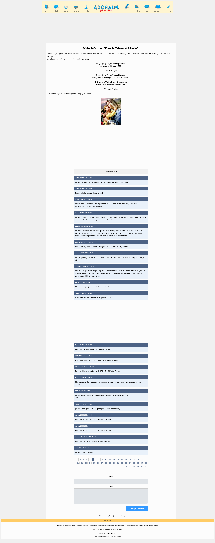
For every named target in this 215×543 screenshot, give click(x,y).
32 (122, 463)
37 (142, 463)
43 (142, 466)
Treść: (111, 486)
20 (146, 459)
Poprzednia (98, 518)
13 (118, 459)
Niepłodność (93, 527)
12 (114, 459)
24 (90, 463)
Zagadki (59, 527)
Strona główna (107, 523)
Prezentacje (111, 527)
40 (130, 466)
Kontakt (119, 531)
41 (134, 466)
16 (130, 459)
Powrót (111, 518)
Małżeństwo (86, 527)
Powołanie (79, 527)
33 (126, 463)
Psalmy (146, 527)
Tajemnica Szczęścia (132, 527)
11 (110, 459)
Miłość (73, 527)
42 (138, 466)
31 (118, 463)
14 (122, 459)
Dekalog (141, 527)
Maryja (123, 527)
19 (142, 459)
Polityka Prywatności (99, 531)
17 (134, 459)
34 (130, 463)
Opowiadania (66, 527)
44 (146, 466)
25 (94, 463)
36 (138, 463)
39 (126, 466)
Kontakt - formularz (110, 531)
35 (134, 463)
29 (110, 463)
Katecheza (118, 527)
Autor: (111, 476)
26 (98, 463)
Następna (123, 518)
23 (86, 463)
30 (114, 463)
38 (146, 463)
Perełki (151, 527)
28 (106, 463)
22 (82, 463)
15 (126, 459)
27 (102, 463)
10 (106, 459)
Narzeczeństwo (102, 527)
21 (78, 463)
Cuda (155, 527)
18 (138, 459)
